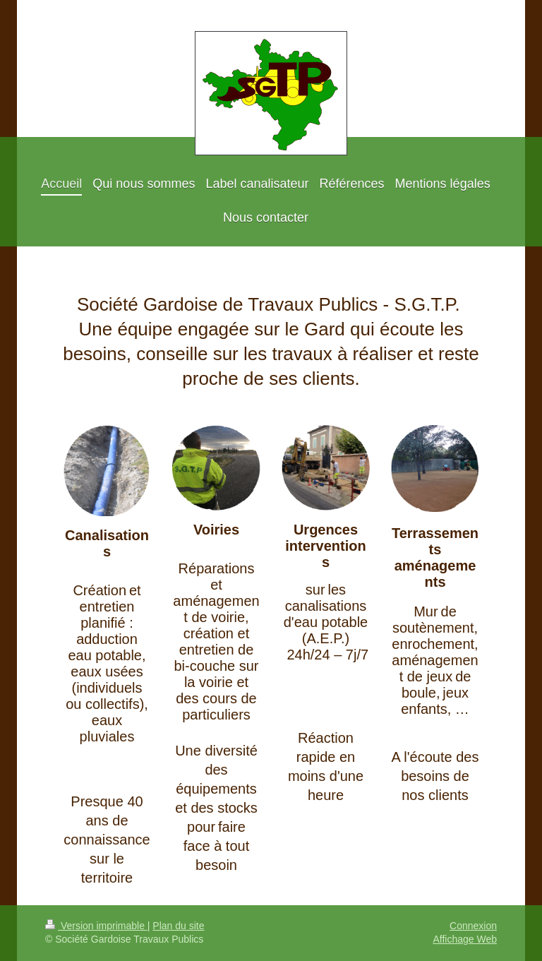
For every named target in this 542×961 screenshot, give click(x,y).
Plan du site (178, 925)
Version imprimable (96, 925)
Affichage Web (465, 939)
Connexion (473, 925)
